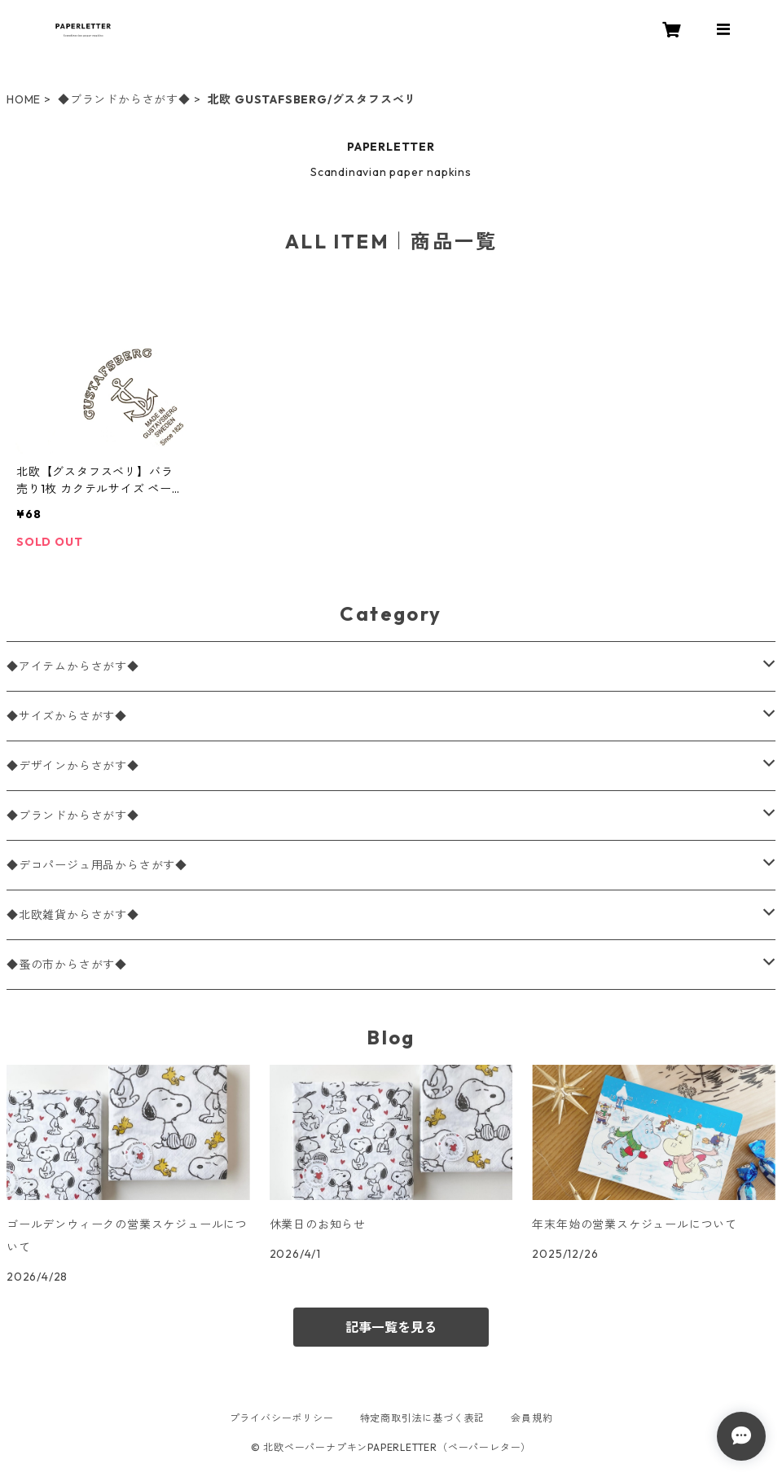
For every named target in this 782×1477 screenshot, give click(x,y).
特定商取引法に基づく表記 (422, 1418)
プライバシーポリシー (282, 1418)
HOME (24, 99)
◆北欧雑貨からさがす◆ (73, 915)
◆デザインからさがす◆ (73, 765)
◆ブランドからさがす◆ (124, 99)
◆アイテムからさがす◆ (73, 666)
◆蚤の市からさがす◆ (67, 964)
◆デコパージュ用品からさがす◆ (97, 865)
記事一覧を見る (391, 1327)
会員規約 (531, 1418)
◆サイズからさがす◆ (67, 716)
